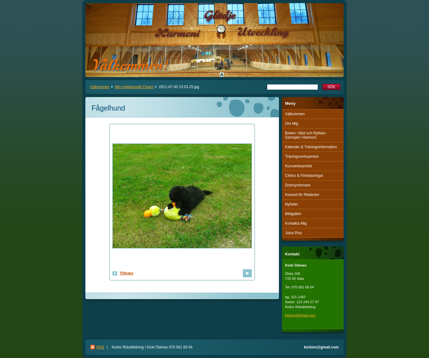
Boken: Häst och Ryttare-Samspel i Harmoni (305, 135)
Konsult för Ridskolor (302, 195)
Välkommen (99, 87)
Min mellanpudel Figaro (134, 87)
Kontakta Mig (296, 223)
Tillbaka (126, 273)
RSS (100, 347)
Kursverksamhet (298, 166)
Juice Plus (293, 233)
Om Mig (291, 123)
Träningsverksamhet (301, 156)
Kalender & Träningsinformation (311, 147)
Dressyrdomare (297, 185)
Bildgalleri (293, 214)
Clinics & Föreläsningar (304, 175)
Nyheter (291, 204)
